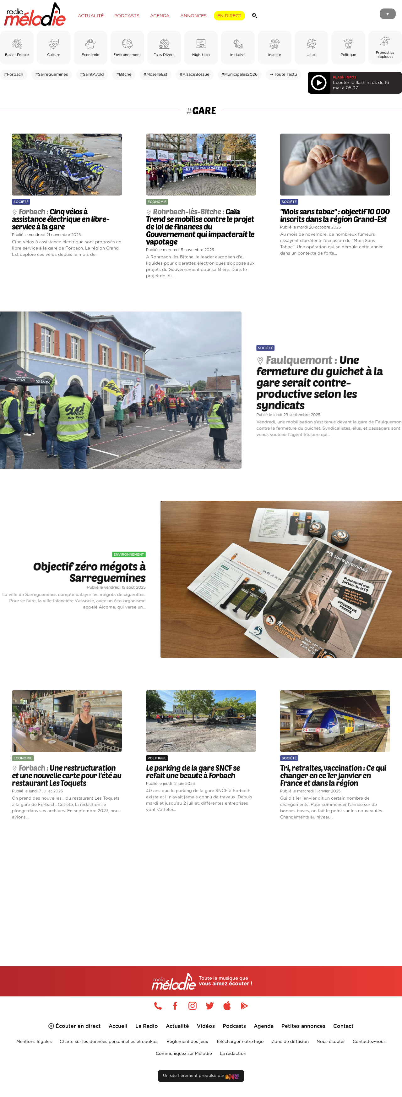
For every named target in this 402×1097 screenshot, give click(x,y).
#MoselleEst (155, 75)
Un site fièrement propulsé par (201, 1077)
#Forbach (13, 75)
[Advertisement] (201, 886)
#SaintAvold (92, 75)
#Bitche (124, 75)
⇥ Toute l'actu (283, 75)
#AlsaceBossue (194, 75)
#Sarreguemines (51, 75)
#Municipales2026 (239, 75)
